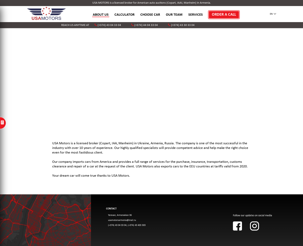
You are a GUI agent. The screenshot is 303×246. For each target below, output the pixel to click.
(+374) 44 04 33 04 (146, 25)
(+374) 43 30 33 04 (183, 25)
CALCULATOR (124, 15)
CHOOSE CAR (150, 15)
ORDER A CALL (224, 15)
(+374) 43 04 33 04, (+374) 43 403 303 (127, 225)
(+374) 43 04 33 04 (109, 25)
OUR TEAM (174, 15)
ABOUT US (101, 15)
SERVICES (195, 15)
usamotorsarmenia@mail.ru (122, 220)
